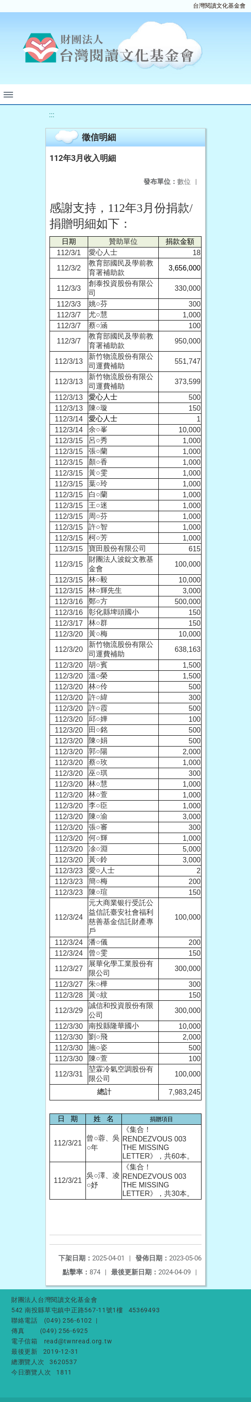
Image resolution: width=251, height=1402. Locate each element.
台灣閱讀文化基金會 (219, 5)
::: (51, 114)
